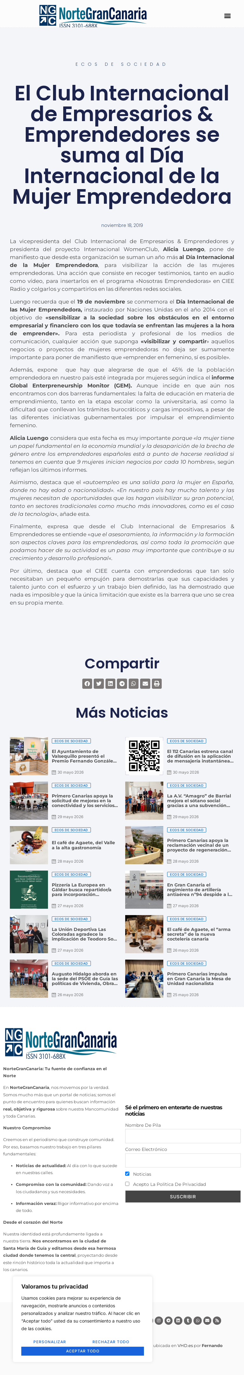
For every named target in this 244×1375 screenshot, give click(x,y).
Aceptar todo (83, 1351)
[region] (82, 1319)
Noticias (138, 1174)
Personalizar (49, 1342)
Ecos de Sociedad (122, 64)
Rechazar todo (111, 1342)
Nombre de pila (143, 1125)
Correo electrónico (146, 1149)
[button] (227, 15)
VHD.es (185, 1345)
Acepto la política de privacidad (165, 1184)
